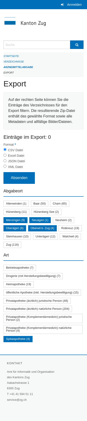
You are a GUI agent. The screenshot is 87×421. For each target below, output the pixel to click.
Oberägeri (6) (15, 228)
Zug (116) (12, 244)
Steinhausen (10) (17, 236)
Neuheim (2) (63, 220)
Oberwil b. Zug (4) (42, 228)
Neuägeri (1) (40, 220)
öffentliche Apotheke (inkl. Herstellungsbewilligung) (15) (42, 292)
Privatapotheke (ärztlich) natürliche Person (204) (37, 308)
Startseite (11, 56)
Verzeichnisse (13, 61)
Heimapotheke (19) (18, 284)
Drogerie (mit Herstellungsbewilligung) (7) (33, 276)
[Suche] (77, 44)
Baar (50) (39, 203)
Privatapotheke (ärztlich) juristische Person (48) (37, 300)
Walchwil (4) (70, 236)
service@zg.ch (17, 399)
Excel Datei (16, 155)
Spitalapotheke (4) (18, 339)
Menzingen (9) (15, 220)
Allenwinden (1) (16, 203)
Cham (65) (59, 203)
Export (8, 72)
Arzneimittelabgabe (18, 67)
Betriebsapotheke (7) (19, 267)
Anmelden (74, 4)
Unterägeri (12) (45, 236)
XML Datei (15, 167)
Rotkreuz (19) (70, 228)
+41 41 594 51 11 (21, 394)
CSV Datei (15, 150)
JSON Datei (16, 161)
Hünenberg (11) (16, 211)
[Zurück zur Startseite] (43, 25)
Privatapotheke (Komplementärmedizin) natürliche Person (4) (39, 329)
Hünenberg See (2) (46, 211)
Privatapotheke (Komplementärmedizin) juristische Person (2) (39, 318)
